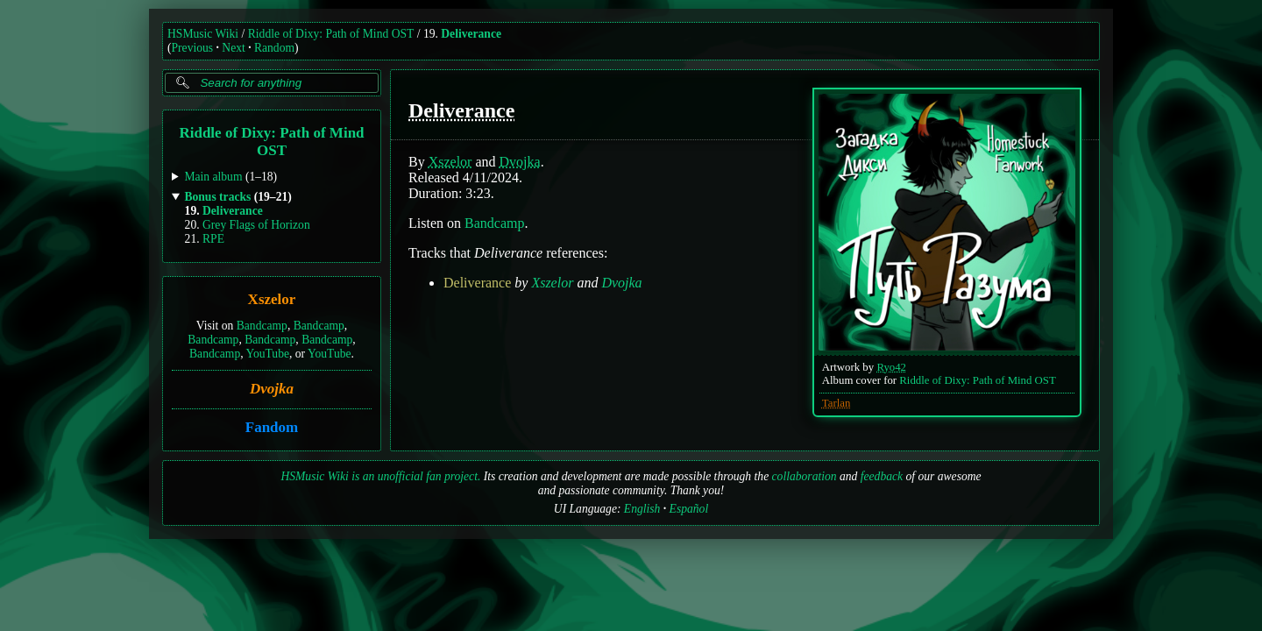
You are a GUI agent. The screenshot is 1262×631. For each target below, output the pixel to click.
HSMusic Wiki (202, 33)
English (642, 508)
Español (689, 508)
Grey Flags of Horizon (256, 224)
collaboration (804, 476)
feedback (882, 476)
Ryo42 (891, 367)
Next (233, 47)
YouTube (267, 353)
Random (274, 47)
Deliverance (471, 33)
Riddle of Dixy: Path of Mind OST (331, 33)
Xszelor (272, 300)
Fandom (271, 427)
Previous (193, 47)
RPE (213, 238)
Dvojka (272, 388)
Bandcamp (262, 325)
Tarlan (836, 403)
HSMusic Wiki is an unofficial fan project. (380, 476)
